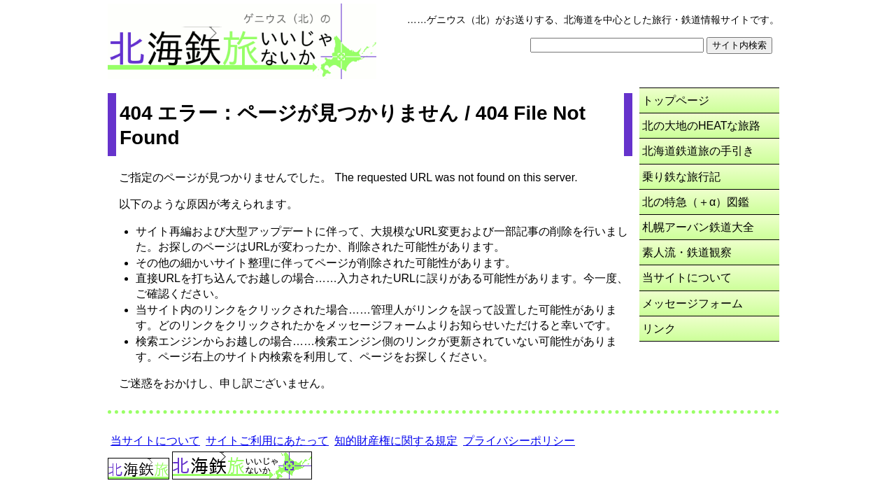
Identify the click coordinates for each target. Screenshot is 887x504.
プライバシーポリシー (519, 441)
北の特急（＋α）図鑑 (695, 202)
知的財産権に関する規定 (395, 441)
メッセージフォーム (692, 303)
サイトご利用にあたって (267, 441)
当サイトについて (687, 278)
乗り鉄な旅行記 (681, 177)
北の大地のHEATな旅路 (701, 126)
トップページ (675, 100)
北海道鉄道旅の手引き (698, 151)
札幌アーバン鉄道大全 (698, 227)
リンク (659, 329)
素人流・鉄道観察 (687, 252)
